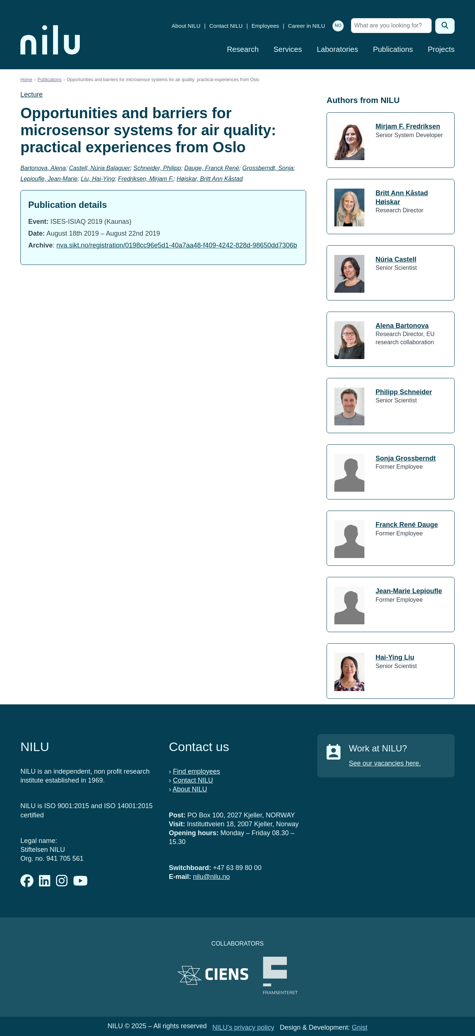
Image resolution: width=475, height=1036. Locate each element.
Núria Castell (396, 259)
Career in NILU (306, 26)
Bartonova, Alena (43, 168)
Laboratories (337, 49)
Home (26, 79)
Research (243, 49)
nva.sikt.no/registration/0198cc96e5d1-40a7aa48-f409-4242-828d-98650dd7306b (176, 245)
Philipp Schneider (404, 392)
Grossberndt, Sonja (268, 168)
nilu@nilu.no (211, 876)
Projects (441, 49)
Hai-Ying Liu (395, 657)
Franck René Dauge (407, 524)
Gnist (359, 1027)
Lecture (31, 94)
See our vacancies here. (385, 763)
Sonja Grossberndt (406, 458)
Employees (265, 26)
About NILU (185, 26)
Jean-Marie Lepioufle (409, 591)
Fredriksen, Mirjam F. (145, 179)
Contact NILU (226, 26)
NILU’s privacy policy (243, 1027)
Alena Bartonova (402, 325)
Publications (393, 49)
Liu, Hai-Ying (98, 179)
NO (338, 25)
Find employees (196, 771)
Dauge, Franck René (211, 168)
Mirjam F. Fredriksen (408, 126)
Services (287, 49)
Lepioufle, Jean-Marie (49, 179)
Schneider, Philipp (157, 168)
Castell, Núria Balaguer (99, 168)
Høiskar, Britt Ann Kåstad (210, 179)
